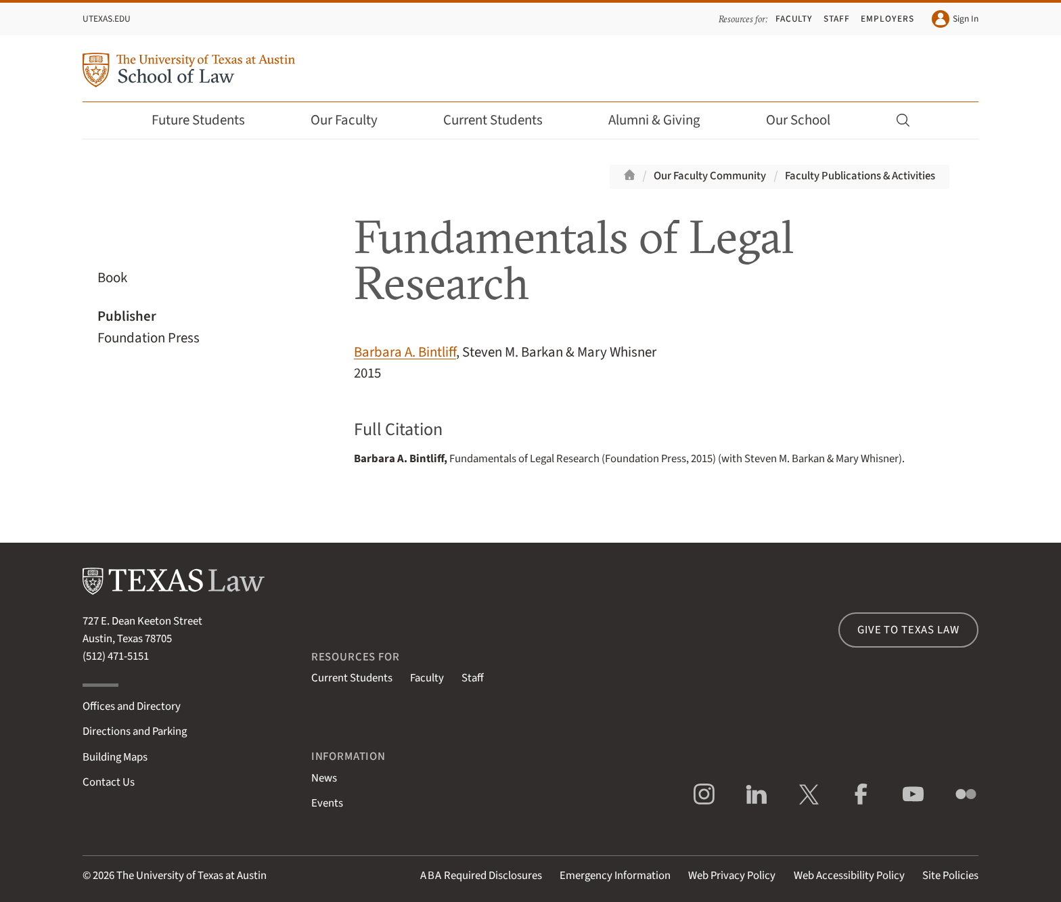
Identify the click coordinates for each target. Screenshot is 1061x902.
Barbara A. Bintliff (405, 352)
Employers (887, 18)
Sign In (955, 19)
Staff (836, 18)
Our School (807, 120)
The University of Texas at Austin (191, 875)
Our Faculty (353, 120)
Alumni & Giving (663, 120)
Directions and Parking (135, 731)
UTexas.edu (107, 18)
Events (327, 803)
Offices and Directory (132, 706)
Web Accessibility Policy (849, 875)
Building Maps (115, 757)
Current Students (502, 120)
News (324, 778)
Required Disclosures (481, 875)
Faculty (794, 18)
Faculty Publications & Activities (860, 176)
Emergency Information (615, 875)
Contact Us (109, 782)
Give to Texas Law (908, 630)
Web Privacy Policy (731, 875)
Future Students (207, 120)
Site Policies (950, 875)
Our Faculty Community (710, 176)
